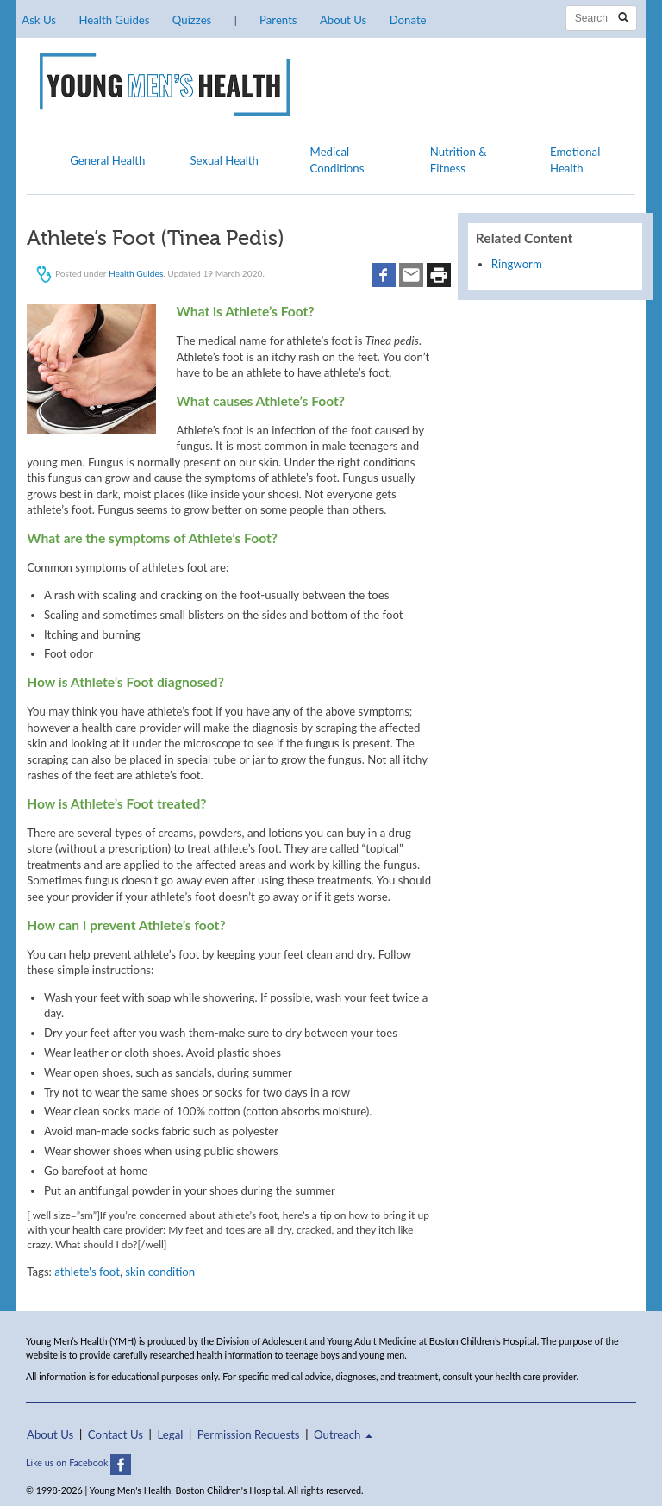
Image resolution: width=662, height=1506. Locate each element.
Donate (408, 20)
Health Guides (113, 20)
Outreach (343, 1434)
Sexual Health (224, 160)
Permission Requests (248, 1434)
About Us (343, 20)
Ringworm (516, 264)
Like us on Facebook (78, 1462)
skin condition (160, 1271)
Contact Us (115, 1434)
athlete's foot (87, 1271)
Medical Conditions (337, 159)
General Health (107, 160)
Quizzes (191, 20)
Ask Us (39, 20)
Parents (278, 20)
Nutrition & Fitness (458, 159)
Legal (171, 1434)
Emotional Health (575, 159)
